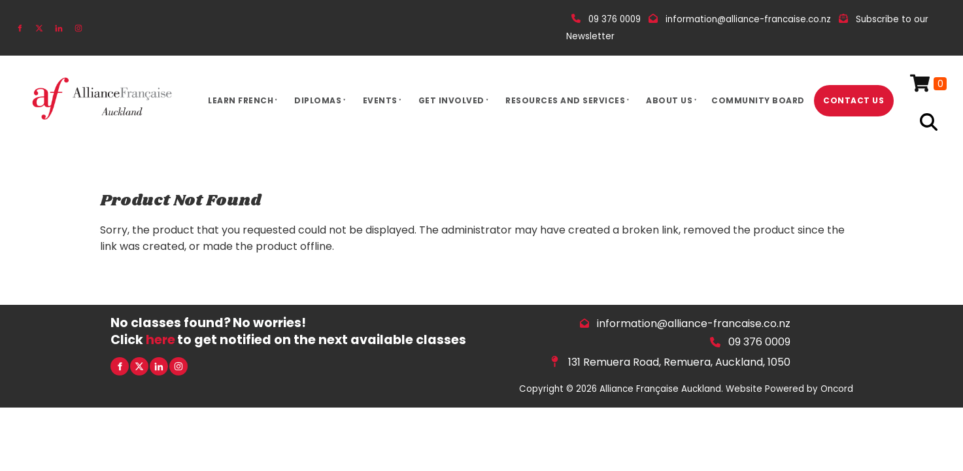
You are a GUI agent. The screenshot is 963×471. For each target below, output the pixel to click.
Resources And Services (565, 100)
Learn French (240, 100)
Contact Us (853, 100)
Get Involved (451, 100)
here (160, 340)
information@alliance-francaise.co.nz (693, 323)
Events (380, 100)
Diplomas (317, 100)
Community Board (758, 100)
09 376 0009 (759, 341)
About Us (669, 100)
